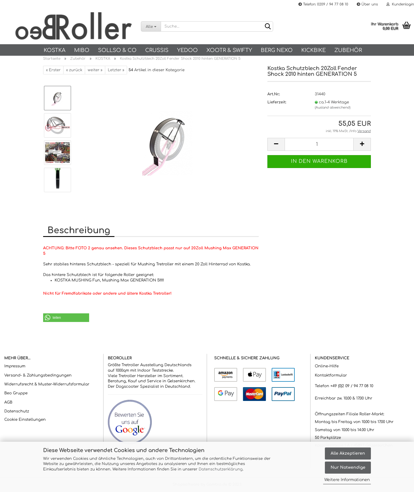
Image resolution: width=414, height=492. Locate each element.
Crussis (156, 50)
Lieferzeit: (276, 102)
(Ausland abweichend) (332, 107)
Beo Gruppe (16, 393)
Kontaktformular (331, 375)
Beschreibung (78, 230)
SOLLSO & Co (117, 50)
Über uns (367, 4)
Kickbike (313, 50)
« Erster (53, 70)
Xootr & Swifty (229, 50)
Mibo (81, 50)
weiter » (95, 70)
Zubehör (348, 50)
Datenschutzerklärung (221, 469)
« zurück (74, 70)
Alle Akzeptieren (348, 453)
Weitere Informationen (347, 480)
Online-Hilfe (327, 366)
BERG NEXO (277, 50)
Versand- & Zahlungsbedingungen (38, 375)
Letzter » (116, 70)
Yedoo (187, 50)
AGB (8, 402)
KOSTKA (55, 50)
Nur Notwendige (348, 467)
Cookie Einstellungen (25, 420)
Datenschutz (16, 411)
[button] (66, 317)
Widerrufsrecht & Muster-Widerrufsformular (46, 384)
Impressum (14, 366)
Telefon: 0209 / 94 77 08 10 (323, 4)
